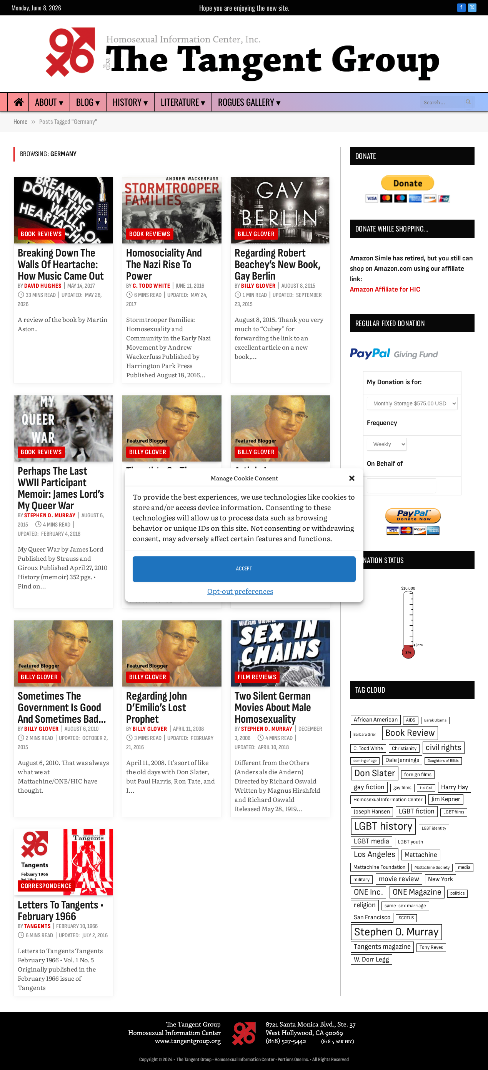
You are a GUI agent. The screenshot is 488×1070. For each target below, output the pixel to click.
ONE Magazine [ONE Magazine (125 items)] (417, 892)
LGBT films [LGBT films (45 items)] (453, 812)
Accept (244, 568)
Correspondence (46, 886)
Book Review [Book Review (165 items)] (410, 732)
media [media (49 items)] (464, 867)
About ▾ (49, 101)
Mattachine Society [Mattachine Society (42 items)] (432, 867)
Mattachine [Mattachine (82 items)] (421, 855)
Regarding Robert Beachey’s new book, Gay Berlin (278, 264)
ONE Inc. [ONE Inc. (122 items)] (368, 892)
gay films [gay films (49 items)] (402, 788)
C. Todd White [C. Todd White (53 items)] (368, 748)
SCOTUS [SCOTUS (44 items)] (406, 918)
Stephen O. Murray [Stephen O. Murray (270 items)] (396, 932)
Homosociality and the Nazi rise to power (164, 264)
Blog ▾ (88, 101)
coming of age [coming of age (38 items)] (364, 760)
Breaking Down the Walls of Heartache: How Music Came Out (61, 264)
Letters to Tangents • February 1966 (60, 910)
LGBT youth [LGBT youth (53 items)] (410, 842)
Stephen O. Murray (50, 515)
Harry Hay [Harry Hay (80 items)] (454, 787)
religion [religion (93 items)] (365, 905)
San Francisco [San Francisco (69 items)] (372, 917)
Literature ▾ (183, 101)
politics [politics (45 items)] (457, 893)
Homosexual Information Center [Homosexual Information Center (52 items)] (388, 800)
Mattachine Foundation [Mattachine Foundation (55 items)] (379, 867)
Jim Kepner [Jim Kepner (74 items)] (445, 799)
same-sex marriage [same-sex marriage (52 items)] (405, 906)
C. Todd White (151, 286)
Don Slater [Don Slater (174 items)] (374, 773)
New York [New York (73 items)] (440, 879)
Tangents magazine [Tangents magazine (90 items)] (382, 946)
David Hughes (43, 286)
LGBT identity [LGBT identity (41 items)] (434, 828)
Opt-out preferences (240, 591)
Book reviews (41, 234)
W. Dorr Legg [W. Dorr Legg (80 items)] (371, 959)
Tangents (37, 926)
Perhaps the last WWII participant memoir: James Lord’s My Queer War (61, 488)
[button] (352, 478)
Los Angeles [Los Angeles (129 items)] (374, 854)
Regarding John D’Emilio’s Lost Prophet (156, 707)
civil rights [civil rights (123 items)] (443, 747)
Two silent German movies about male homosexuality (273, 707)
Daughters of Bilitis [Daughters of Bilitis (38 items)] (443, 760)
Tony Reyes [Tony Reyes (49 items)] (431, 947)
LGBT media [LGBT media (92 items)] (371, 841)
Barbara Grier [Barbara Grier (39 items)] (364, 734)
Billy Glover (256, 234)
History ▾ (130, 101)
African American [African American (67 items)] (376, 719)
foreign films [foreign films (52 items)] (417, 775)
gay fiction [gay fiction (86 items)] (369, 787)
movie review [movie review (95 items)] (399, 879)
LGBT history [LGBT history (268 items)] (383, 826)
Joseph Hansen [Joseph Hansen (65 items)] (372, 811)
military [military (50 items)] (361, 880)
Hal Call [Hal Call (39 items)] (426, 787)
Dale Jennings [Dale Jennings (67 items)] (402, 760)
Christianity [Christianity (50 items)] (404, 748)
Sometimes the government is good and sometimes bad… (62, 707)
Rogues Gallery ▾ (249, 101)
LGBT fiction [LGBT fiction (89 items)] (417, 811)
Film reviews (257, 677)
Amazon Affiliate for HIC (385, 289)
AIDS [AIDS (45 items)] (410, 720)
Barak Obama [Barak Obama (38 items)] (435, 720)
